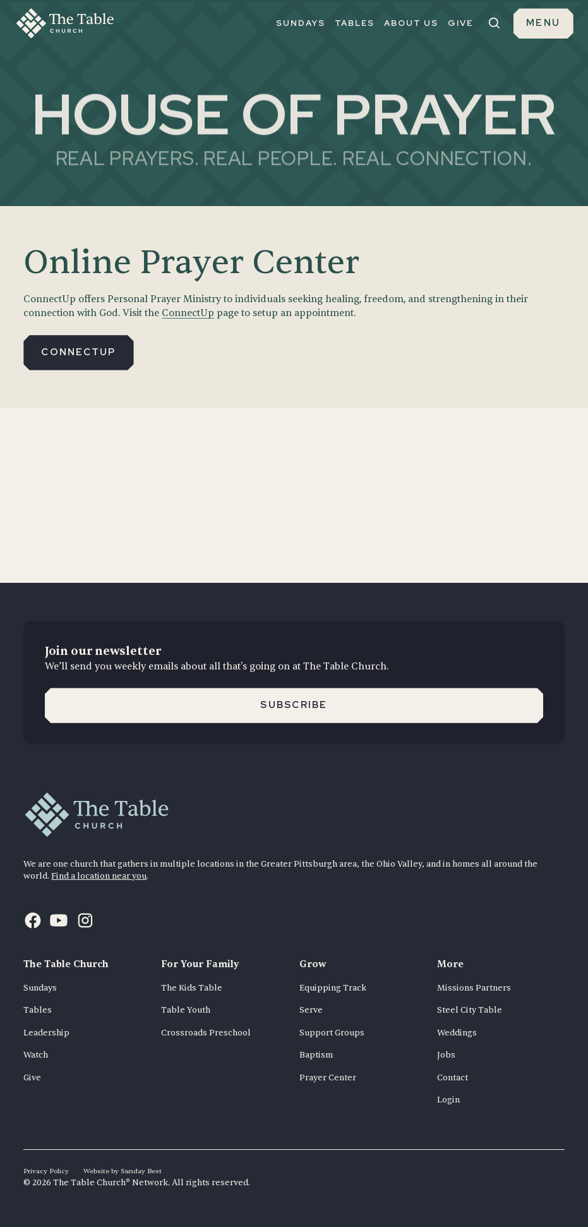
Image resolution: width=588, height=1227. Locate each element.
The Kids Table (191, 987)
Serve (311, 1009)
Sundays (40, 987)
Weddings (457, 1032)
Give (32, 1077)
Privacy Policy (46, 1171)
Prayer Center (327, 1077)
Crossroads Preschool (206, 1032)
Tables (37, 1009)
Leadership (46, 1032)
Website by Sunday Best (122, 1171)
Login (448, 1099)
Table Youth (185, 1009)
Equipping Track (332, 987)
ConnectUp (188, 313)
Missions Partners (474, 987)
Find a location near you (99, 875)
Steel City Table (469, 1009)
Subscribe (293, 705)
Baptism (316, 1054)
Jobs (446, 1054)
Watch (35, 1054)
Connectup (78, 352)
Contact (452, 1077)
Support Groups (331, 1032)
